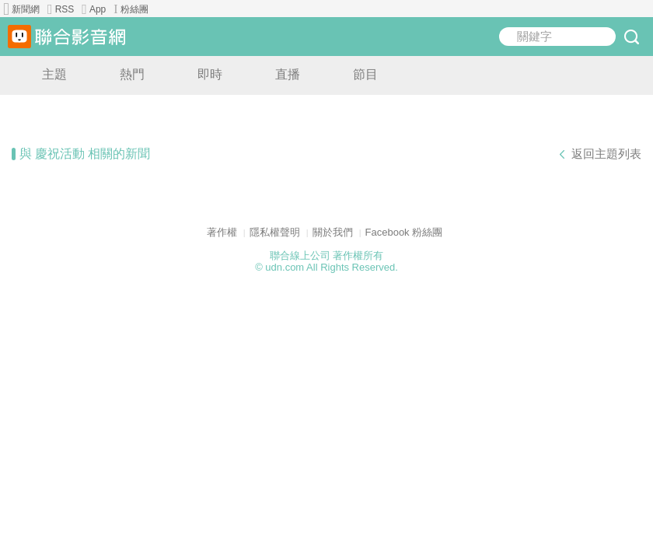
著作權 (222, 232)
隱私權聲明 (275, 232)
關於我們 (333, 232)
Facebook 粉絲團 (404, 232)
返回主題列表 (606, 154)
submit (631, 36)
